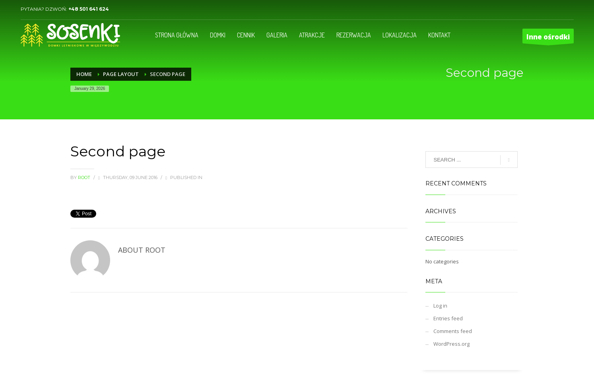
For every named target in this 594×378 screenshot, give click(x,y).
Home (84, 74)
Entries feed (448, 318)
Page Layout (121, 74)
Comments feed (452, 331)
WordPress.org (451, 343)
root (84, 177)
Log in (440, 305)
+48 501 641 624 (88, 9)
